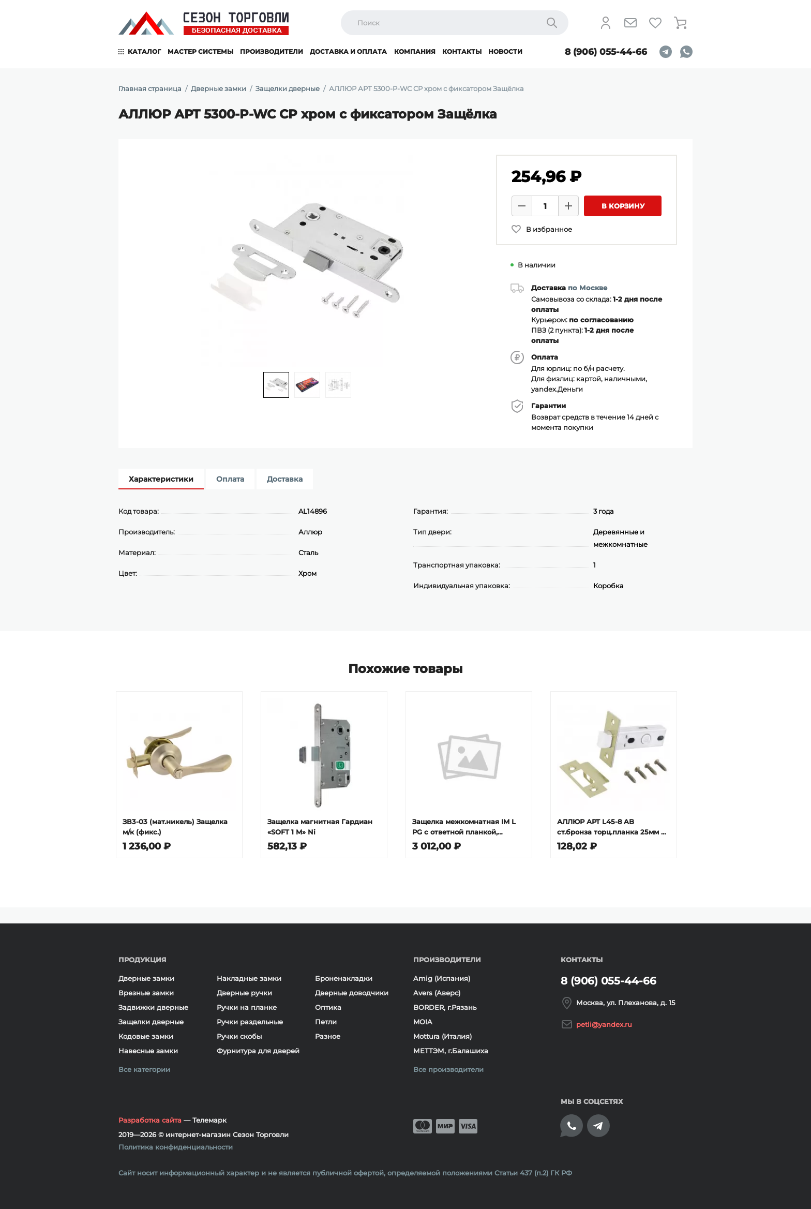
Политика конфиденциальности (175, 1147)
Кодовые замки (145, 1036)
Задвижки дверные (153, 1007)
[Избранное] (655, 22)
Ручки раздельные (250, 1022)
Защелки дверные (151, 1022)
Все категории (144, 1069)
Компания (414, 51)
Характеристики (161, 479)
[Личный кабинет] (605, 22)
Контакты (462, 51)
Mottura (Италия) (442, 1036)
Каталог (144, 51)
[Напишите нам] (630, 22)
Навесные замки (148, 1051)
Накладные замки (249, 978)
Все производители (448, 1069)
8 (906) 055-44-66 (606, 52)
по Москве (587, 287)
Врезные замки (146, 993)
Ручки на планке (247, 1007)
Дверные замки (146, 978)
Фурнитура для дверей (258, 1051)
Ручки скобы (239, 1036)
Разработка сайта (150, 1120)
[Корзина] (680, 22)
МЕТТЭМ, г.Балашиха (450, 1051)
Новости (505, 51)
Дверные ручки (244, 993)
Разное (327, 1036)
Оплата (230, 479)
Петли (326, 1022)
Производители (271, 51)
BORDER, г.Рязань (444, 1007)
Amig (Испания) (441, 978)
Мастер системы (200, 51)
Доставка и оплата (348, 51)
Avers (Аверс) (436, 993)
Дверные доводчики (351, 993)
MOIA (422, 1022)
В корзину (623, 206)
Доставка (285, 479)
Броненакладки (343, 978)
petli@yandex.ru (604, 1024)
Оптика (328, 1007)
